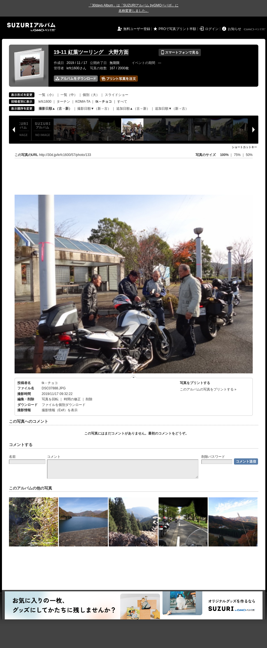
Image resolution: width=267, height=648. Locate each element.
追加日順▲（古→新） (133, 109)
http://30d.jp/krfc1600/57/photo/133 (65, 155)
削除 (89, 399)
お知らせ (234, 29)
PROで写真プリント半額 (177, 29)
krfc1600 (45, 102)
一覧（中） (69, 95)
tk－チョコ (50, 383)
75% (238, 155)
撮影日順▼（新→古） (94, 109)
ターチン (63, 102)
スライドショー (116, 95)
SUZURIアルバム (31, 27)
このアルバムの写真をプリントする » (208, 389)
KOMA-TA (82, 102)
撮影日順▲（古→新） (55, 109)
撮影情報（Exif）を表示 (60, 410)
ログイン (212, 29)
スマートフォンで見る (180, 52)
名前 (12, 457)
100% (224, 155)
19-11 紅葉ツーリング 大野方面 (91, 52)
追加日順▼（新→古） (172, 109)
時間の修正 (72, 399)
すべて (122, 102)
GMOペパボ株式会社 (255, 29)
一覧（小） (47, 95)
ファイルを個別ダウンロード (63, 405)
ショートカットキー (244, 147)
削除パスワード (213, 457)
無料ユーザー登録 (136, 29)
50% (249, 155)
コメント (54, 457)
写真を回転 (50, 399)
